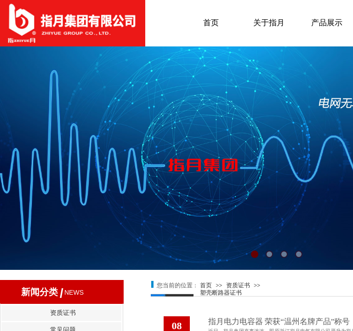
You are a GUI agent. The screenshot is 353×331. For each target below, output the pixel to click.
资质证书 (238, 285)
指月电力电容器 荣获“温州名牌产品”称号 (279, 321)
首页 (211, 22)
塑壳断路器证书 (221, 292)
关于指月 (269, 22)
